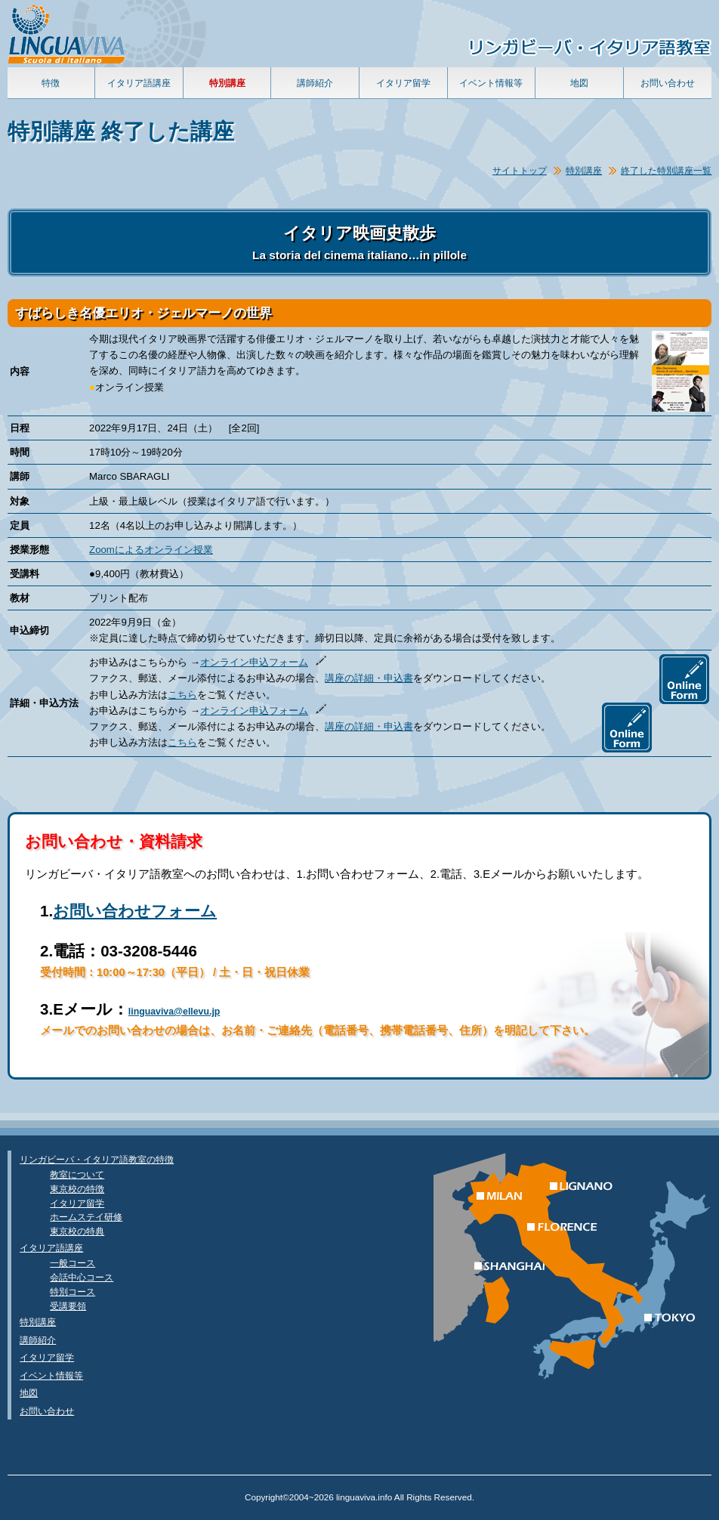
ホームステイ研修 (86, 1217)
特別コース (72, 1291)
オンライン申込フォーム (254, 662)
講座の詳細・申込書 (369, 678)
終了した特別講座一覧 (666, 170)
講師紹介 (315, 83)
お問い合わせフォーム (135, 910)
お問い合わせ (667, 83)
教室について (77, 1174)
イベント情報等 (491, 83)
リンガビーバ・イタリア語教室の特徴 (97, 1159)
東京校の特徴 (77, 1189)
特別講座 (584, 170)
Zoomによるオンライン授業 (151, 549)
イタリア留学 (403, 83)
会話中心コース (81, 1277)
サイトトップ (519, 170)
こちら (182, 694)
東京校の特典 (77, 1231)
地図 (579, 83)
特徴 (51, 83)
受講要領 (68, 1306)
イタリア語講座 (139, 83)
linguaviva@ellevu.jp (174, 1011)
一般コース (72, 1263)
